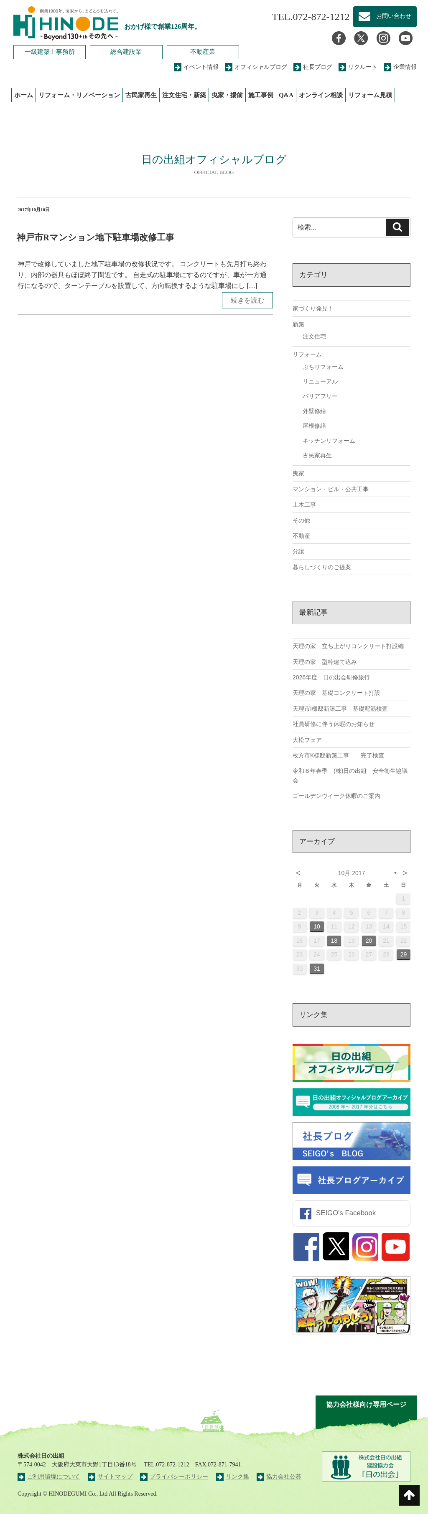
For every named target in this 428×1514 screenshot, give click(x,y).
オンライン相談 (321, 95)
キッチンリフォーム (329, 440)
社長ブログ (312, 67)
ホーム (23, 95)
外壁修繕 (314, 411)
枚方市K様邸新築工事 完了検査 (338, 755)
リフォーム (307, 354)
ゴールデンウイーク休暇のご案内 (336, 795)
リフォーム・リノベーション (79, 95)
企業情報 (400, 67)
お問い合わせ (385, 17)
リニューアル (320, 381)
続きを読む (247, 300)
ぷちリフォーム (323, 366)
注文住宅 (314, 336)
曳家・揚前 (227, 95)
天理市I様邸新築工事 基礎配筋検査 (340, 708)
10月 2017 (351, 873)
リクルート (358, 67)
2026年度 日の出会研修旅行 (331, 677)
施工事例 (260, 95)
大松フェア (307, 740)
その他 (301, 520)
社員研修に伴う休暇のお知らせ (333, 724)
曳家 (298, 473)
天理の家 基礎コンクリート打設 (336, 692)
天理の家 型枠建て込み (325, 662)
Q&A (286, 95)
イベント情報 (196, 67)
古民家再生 (141, 95)
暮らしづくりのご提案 (322, 567)
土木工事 (304, 504)
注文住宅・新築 (184, 95)
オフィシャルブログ (256, 67)
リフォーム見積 (370, 95)
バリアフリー (320, 396)
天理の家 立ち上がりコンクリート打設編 (348, 646)
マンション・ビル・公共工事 (331, 489)
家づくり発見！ (313, 308)
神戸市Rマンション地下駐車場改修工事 (95, 237)
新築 (298, 324)
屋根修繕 (314, 425)
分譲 (298, 551)
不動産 (301, 535)
